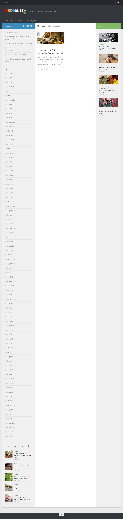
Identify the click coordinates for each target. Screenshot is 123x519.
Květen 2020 (10, 237)
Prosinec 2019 (11, 259)
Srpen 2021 (10, 171)
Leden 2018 (10, 348)
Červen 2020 (10, 233)
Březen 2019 (10, 295)
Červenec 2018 (11, 321)
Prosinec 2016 (11, 405)
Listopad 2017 (11, 357)
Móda (12, 21)
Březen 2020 (10, 246)
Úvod (6, 21)
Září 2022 (9, 113)
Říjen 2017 (9, 361)
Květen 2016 (10, 432)
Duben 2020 (10, 242)
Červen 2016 (10, 427)
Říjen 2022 (9, 109)
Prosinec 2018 (11, 299)
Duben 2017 (10, 388)
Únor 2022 (9, 144)
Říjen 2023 (9, 78)
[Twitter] (27, 26)
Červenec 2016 (11, 423)
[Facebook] (24, 26)
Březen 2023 (10, 87)
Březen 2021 (10, 193)
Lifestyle (19, 21)
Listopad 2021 (11, 157)
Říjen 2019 (9, 268)
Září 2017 (9, 365)
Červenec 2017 (11, 374)
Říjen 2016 (9, 414)
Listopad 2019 (11, 264)
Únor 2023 (9, 91)
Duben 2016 (10, 436)
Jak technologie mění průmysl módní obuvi (19, 43)
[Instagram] (30, 26)
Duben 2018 (10, 334)
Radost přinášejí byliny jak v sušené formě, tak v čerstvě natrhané (107, 90)
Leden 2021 (10, 202)
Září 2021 (9, 166)
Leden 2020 (10, 255)
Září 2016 (9, 419)
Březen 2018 (10, 339)
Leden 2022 (10, 149)
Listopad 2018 (11, 303)
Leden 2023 (10, 95)
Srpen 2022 (10, 118)
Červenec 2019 (11, 281)
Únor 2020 (9, 250)
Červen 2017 (10, 379)
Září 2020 (9, 219)
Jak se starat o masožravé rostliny (17, 55)
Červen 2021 (10, 180)
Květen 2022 (10, 131)
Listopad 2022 (11, 104)
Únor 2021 (9, 197)
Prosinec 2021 (11, 153)
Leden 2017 (10, 401)
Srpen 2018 (10, 317)
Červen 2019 (10, 286)
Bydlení (33, 21)
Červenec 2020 (11, 228)
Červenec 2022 (11, 122)
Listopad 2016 (11, 410)
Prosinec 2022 (11, 100)
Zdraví (27, 21)
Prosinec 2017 (11, 352)
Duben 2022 (10, 135)
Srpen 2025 (10, 73)
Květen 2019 (10, 290)
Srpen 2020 (10, 224)
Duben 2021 (10, 188)
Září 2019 (9, 272)
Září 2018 (9, 312)
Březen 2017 (10, 392)
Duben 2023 (10, 82)
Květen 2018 (10, 330)
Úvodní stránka (7, 2)
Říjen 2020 (9, 215)
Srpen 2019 (10, 277)
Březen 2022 (10, 140)
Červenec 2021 (11, 175)
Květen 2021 (10, 184)
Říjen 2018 (9, 308)
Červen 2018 (10, 326)
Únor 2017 (9, 396)
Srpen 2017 (10, 370)
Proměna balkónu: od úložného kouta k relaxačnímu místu (22, 455)
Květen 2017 (10, 383)
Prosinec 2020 (11, 206)
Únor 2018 (9, 343)
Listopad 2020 (11, 211)
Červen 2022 (10, 126)
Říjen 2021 (9, 162)
